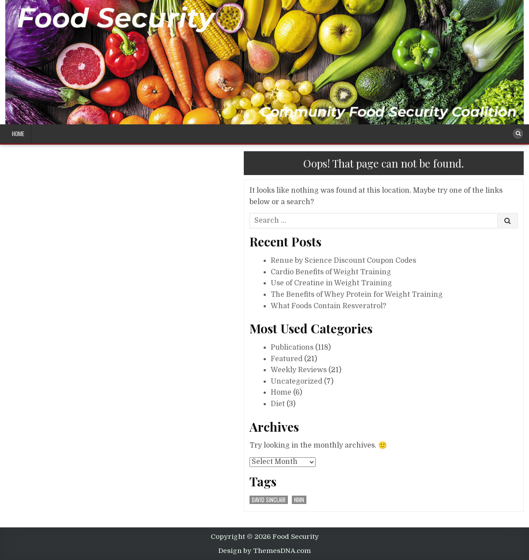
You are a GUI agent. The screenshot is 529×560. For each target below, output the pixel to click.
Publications (292, 347)
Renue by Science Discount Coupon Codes (343, 261)
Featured (286, 359)
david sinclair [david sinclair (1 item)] (269, 500)
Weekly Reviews (299, 370)
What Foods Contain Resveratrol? (328, 306)
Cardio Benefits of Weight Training (331, 272)
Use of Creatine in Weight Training (331, 283)
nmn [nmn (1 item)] (299, 500)
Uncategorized (296, 381)
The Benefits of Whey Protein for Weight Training (357, 295)
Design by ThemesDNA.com (264, 551)
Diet (278, 404)
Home (18, 133)
